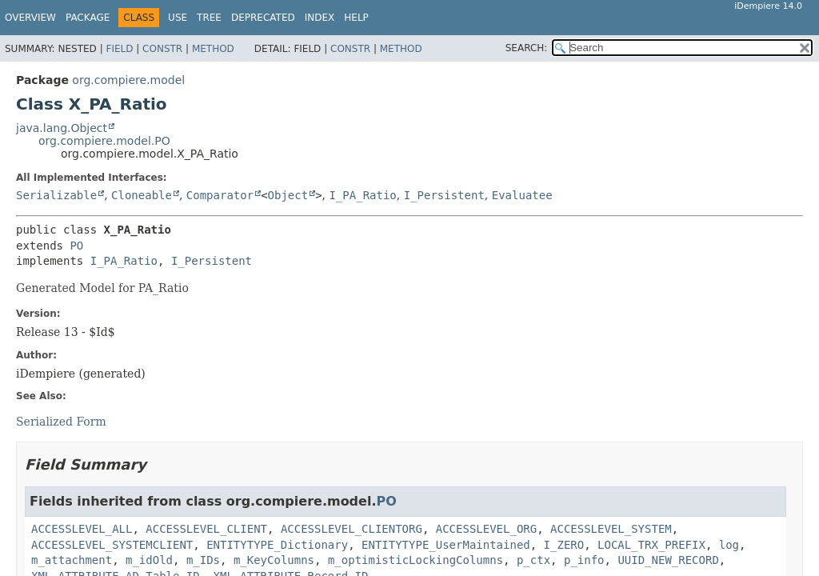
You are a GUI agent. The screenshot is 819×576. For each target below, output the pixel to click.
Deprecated (263, 17)
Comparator (220, 195)
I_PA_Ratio (362, 195)
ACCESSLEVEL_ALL (81, 528)
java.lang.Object (61, 128)
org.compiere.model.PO (104, 140)
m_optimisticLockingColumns (415, 560)
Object (288, 195)
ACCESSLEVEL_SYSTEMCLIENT (112, 544)
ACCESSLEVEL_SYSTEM (611, 528)
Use (177, 17)
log (729, 544)
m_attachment (71, 560)
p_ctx (533, 560)
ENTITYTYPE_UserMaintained (446, 544)
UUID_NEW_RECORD (667, 560)
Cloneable (141, 195)
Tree (209, 17)
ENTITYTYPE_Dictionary (277, 544)
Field (119, 48)
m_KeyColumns (274, 560)
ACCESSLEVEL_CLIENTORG (351, 528)
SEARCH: (526, 48)
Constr (162, 48)
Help (356, 17)
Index (320, 17)
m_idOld (149, 560)
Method (213, 48)
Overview (30, 17)
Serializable (56, 195)
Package (88, 17)
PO (76, 245)
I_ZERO (564, 544)
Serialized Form (61, 421)
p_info (584, 560)
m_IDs (203, 560)
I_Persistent (444, 195)
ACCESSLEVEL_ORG (486, 528)
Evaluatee (522, 195)
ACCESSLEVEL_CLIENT (206, 528)
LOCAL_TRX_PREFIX (651, 544)
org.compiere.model (128, 80)
